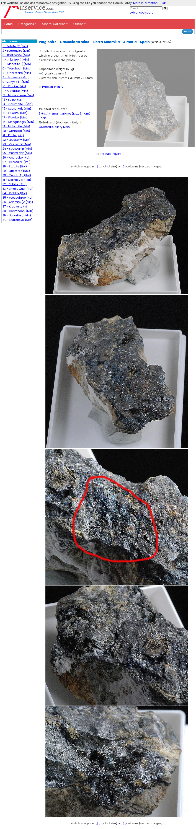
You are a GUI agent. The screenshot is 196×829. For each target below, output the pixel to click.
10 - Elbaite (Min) (14, 86)
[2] (124, 166)
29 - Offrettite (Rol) (16, 171)
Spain (43, 118)
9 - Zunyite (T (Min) (15, 82)
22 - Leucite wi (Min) (16, 140)
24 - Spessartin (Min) (17, 149)
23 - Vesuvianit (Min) (16, 144)
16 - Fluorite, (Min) (14, 113)
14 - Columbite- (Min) (17, 104)
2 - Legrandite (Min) (16, 51)
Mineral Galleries (55, 24)
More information (145, 3)
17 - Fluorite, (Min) (14, 117)
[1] (96, 166)
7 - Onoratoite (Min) (16, 73)
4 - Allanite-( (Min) (15, 60)
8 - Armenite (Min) (15, 77)
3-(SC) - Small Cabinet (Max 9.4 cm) (64, 114)
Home (8, 24)
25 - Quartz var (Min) (17, 153)
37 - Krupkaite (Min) (16, 206)
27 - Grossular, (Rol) (16, 162)
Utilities (79, 24)
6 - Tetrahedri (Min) (16, 68)
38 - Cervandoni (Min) (17, 211)
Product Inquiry (52, 87)
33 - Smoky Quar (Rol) (17, 189)
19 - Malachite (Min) (16, 126)
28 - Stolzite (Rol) (14, 166)
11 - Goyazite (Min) (15, 91)
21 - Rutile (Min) (13, 135)
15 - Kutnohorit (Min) (16, 109)
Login (187, 31)
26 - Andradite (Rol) (16, 158)
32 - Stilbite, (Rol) (14, 184)
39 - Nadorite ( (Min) (16, 215)
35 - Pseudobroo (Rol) (17, 198)
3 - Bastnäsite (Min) (16, 55)
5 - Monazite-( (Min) (16, 64)
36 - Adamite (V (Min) (17, 202)
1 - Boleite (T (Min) (15, 46)
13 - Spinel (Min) (13, 100)
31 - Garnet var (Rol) (16, 180)
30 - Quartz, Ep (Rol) (16, 175)
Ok (164, 3)
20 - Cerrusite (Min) (16, 131)
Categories (27, 24)
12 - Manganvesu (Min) (18, 95)
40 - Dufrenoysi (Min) (17, 220)
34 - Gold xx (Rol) (14, 193)
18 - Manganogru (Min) (18, 122)
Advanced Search (142, 13)
